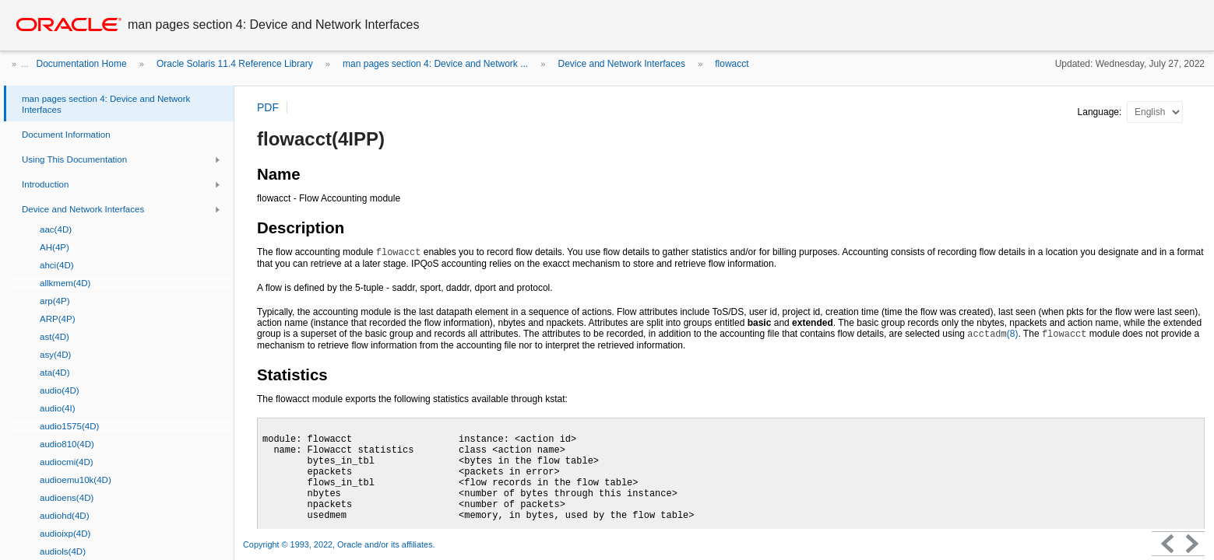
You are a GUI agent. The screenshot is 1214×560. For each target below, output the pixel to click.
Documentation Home (82, 63)
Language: (1101, 112)
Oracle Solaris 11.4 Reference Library (235, 63)
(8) (992, 333)
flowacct (731, 63)
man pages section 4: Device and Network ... (435, 63)
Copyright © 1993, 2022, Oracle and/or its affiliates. (340, 544)
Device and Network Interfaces (621, 63)
